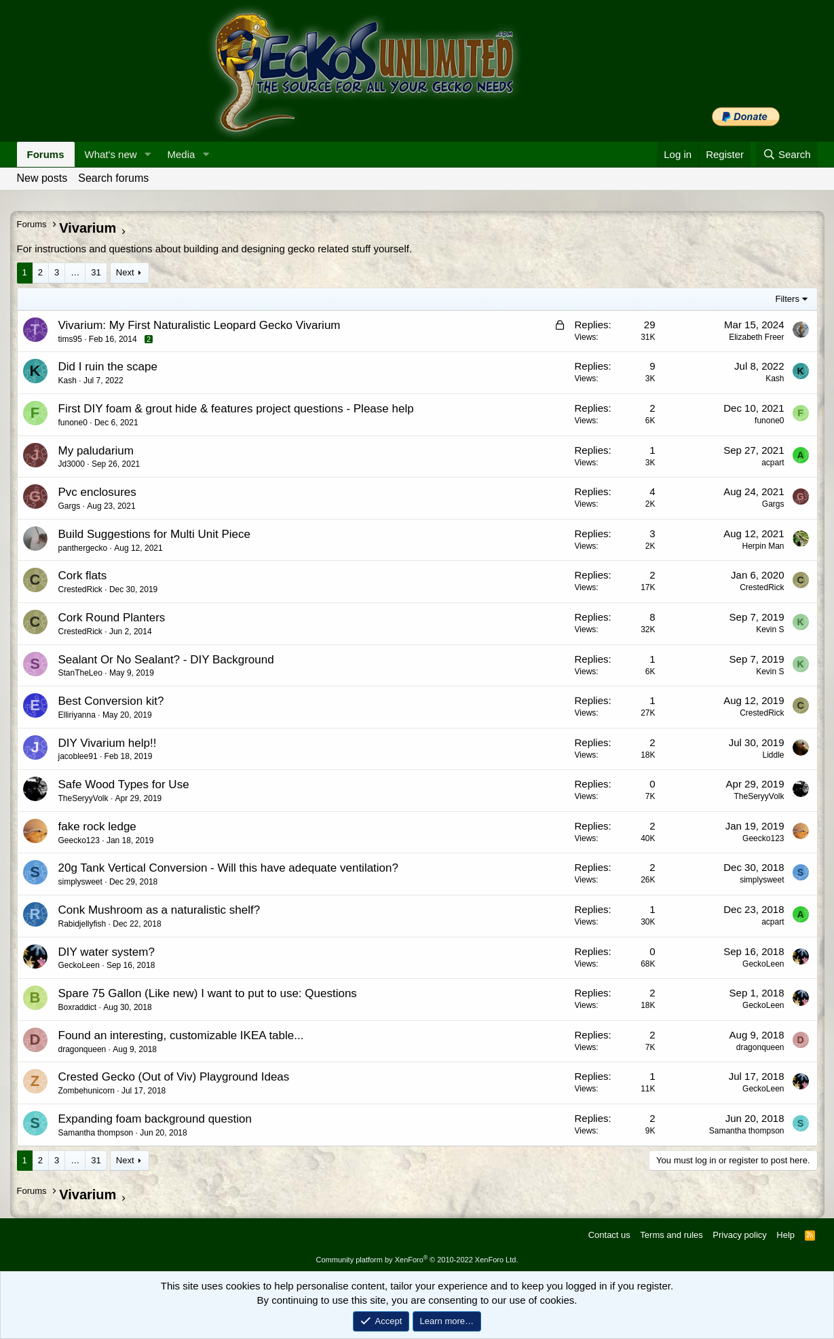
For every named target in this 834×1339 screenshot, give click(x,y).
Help (785, 1235)
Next (125, 272)
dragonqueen (82, 1049)
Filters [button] (787, 299)
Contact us (609, 1235)
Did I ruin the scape (107, 366)
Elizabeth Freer (756, 337)
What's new (111, 154)
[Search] (787, 154)
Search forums (113, 178)
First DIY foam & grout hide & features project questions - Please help (236, 408)
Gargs (69, 506)
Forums (45, 154)
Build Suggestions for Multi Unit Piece (154, 534)
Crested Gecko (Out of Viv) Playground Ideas (174, 1076)
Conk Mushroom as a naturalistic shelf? (159, 910)
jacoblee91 (78, 756)
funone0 (73, 422)
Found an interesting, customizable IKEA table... (181, 1035)
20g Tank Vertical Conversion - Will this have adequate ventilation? (228, 867)
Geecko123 (79, 840)
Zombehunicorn (86, 1090)
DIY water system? (106, 952)
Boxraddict (77, 1007)
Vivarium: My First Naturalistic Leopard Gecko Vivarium (199, 325)
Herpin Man (763, 546)
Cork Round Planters (112, 617)
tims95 (70, 339)
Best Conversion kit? (111, 701)
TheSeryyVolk (83, 798)
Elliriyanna (77, 715)
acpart (772, 462)
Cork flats (82, 575)
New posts (42, 178)
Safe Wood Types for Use (123, 784)
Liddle (773, 755)
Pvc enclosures (97, 492)
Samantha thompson (96, 1133)
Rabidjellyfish (82, 924)
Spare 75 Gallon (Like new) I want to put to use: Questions (207, 993)
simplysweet (80, 882)
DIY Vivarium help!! (107, 743)
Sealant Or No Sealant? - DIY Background (166, 659)
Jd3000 (71, 464)
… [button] (75, 272)
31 (95, 272)
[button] (147, 154)
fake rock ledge (97, 826)
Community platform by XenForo (417, 1260)
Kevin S (770, 629)
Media (181, 154)
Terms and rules (671, 1235)
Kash (67, 380)
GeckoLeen (79, 965)
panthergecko (83, 548)
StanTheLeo (80, 673)
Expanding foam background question (155, 1118)
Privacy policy (739, 1235)
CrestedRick (80, 589)
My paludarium (96, 450)
